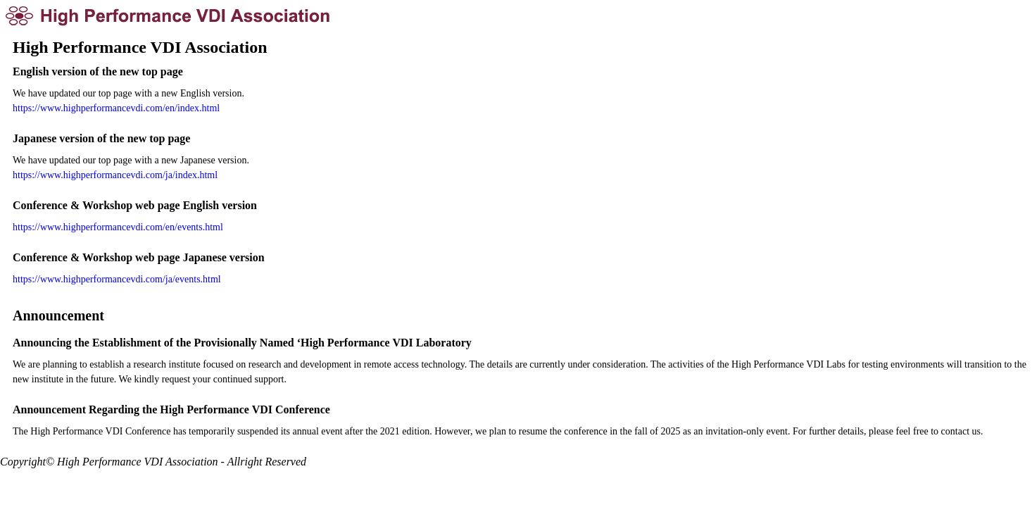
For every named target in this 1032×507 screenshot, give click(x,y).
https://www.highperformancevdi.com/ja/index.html (115, 175)
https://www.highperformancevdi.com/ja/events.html (117, 279)
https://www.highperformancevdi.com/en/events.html (118, 227)
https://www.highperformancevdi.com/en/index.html (116, 108)
